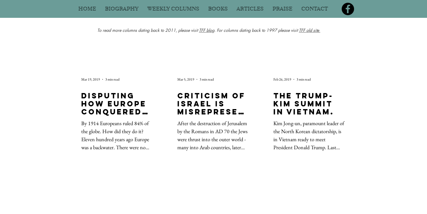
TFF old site (309, 30)
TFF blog (206, 30)
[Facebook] (348, 9)
